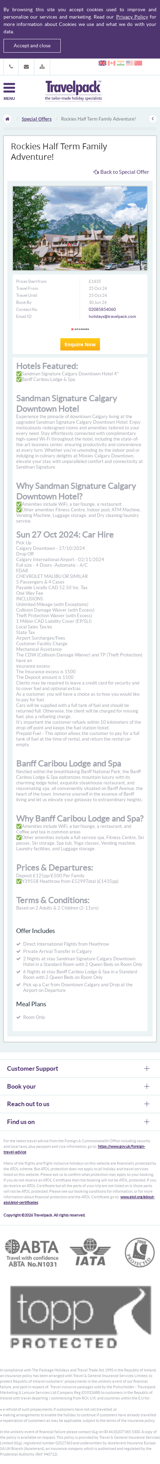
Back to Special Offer (121, 172)
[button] (42, 67)
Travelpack (73, 91)
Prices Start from (31, 281)
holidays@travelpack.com (112, 316)
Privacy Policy (132, 17)
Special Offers (37, 119)
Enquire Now (80, 344)
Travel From (27, 288)
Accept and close (32, 45)
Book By (24, 302)
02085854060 (102, 309)
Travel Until (26, 295)
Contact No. (27, 309)
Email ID (24, 316)
